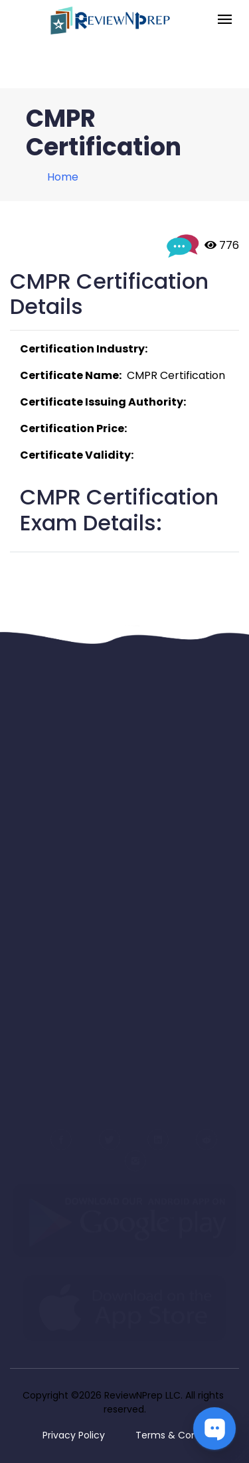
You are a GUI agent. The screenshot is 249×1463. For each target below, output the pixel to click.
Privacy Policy (73, 1435)
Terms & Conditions (181, 1435)
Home (62, 177)
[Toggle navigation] (224, 20)
